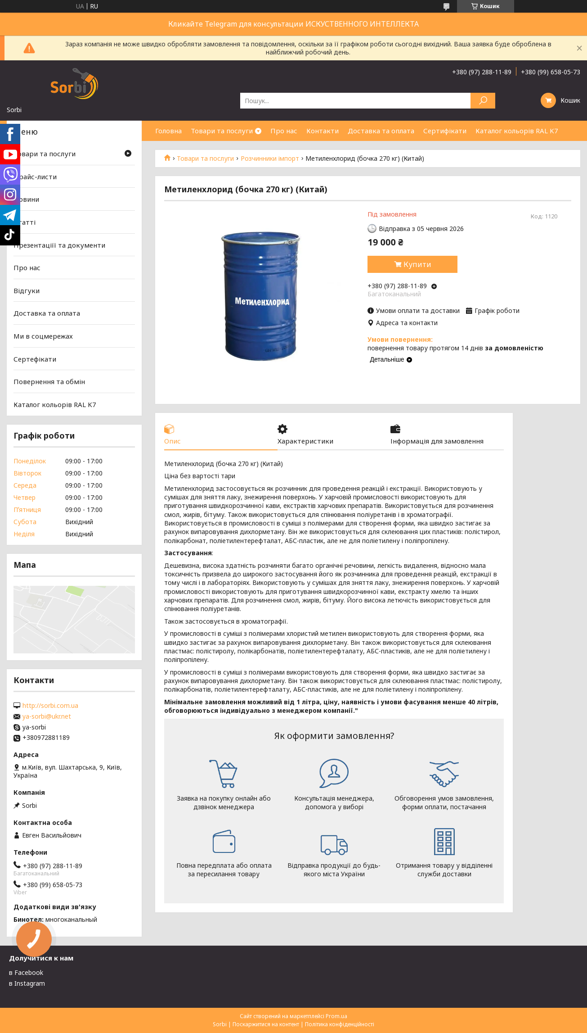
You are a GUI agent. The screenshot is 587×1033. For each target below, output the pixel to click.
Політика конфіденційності (339, 1024)
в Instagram (27, 983)
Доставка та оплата (381, 130)
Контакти (322, 130)
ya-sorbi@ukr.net (46, 716)
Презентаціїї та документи (59, 244)
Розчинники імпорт (270, 158)
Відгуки (26, 290)
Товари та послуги (222, 130)
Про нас (283, 130)
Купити (417, 264)
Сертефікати (34, 358)
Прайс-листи (35, 176)
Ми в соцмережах (43, 335)
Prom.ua (336, 1016)
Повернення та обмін (49, 381)
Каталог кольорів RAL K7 (516, 130)
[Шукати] (482, 101)
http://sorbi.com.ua (50, 706)
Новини (26, 199)
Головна (168, 130)
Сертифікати (444, 130)
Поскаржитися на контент (266, 1024)
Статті (24, 222)
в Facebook (26, 972)
